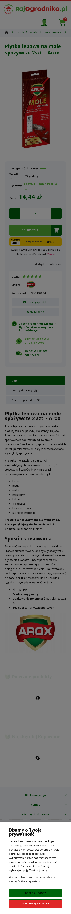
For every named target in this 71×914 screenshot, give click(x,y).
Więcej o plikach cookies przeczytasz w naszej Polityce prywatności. (32, 879)
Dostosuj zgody (35, 893)
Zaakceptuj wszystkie (35, 903)
